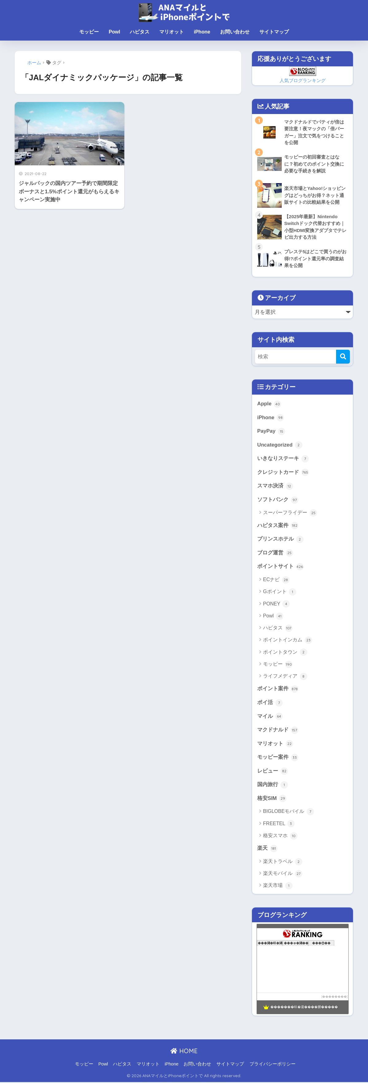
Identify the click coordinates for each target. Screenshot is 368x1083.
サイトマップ (274, 31)
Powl (114, 31)
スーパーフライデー (290, 513)
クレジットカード (283, 473)
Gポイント (279, 592)
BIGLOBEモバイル (288, 813)
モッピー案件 (277, 758)
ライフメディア (285, 677)
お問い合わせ (235, 31)
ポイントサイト (280, 567)
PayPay (271, 431)
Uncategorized (279, 445)
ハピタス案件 (277, 526)
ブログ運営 (275, 553)
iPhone (202, 31)
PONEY (276, 604)
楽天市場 (277, 887)
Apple (269, 404)
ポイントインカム (287, 641)
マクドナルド (277, 730)
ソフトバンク (277, 500)
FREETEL (279, 825)
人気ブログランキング (303, 80)
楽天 (267, 849)
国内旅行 (272, 786)
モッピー (89, 31)
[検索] (343, 357)
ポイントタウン (285, 653)
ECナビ (276, 580)
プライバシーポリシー (273, 1065)
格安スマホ (280, 837)
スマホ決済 (275, 486)
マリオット (171, 31)
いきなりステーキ (283, 459)
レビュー (272, 772)
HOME (184, 1052)
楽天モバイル (282, 875)
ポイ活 (270, 703)
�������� (334, 997)
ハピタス (139, 31)
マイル (270, 717)
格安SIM (271, 799)
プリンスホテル (280, 540)
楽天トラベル (282, 862)
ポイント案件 (277, 689)
